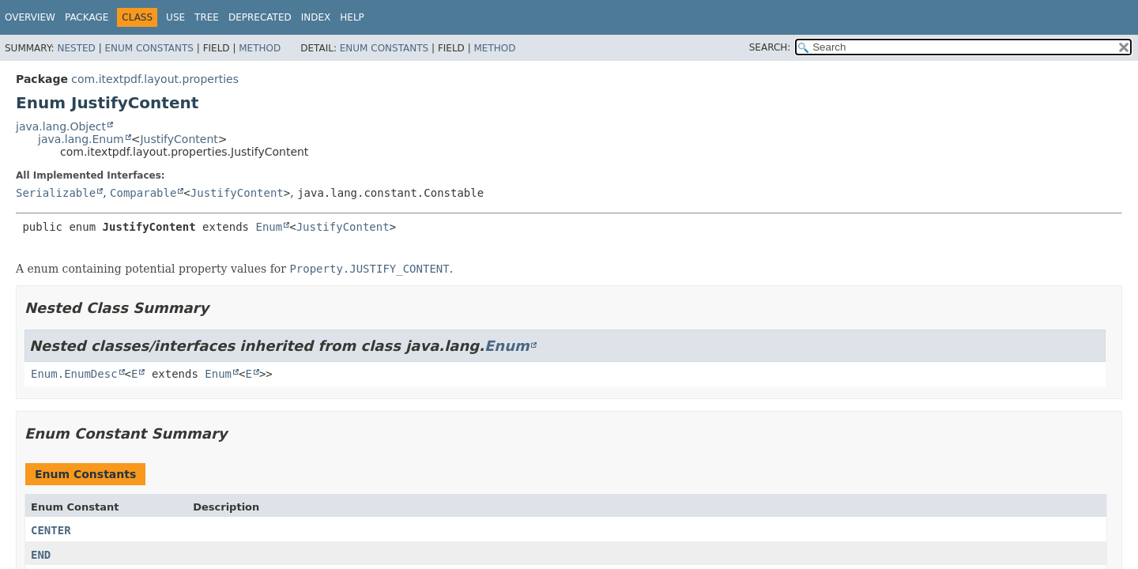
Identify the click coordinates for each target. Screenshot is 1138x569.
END (41, 554)
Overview (30, 17)
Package (86, 17)
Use (175, 17)
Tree (206, 17)
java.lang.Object (61, 126)
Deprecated (260, 17)
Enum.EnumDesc (74, 373)
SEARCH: (770, 47)
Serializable (56, 193)
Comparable (143, 193)
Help (352, 17)
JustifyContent (178, 139)
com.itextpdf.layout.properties (155, 79)
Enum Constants (148, 48)
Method (260, 48)
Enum (268, 226)
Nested (76, 48)
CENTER (51, 530)
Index (316, 17)
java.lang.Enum (81, 139)
